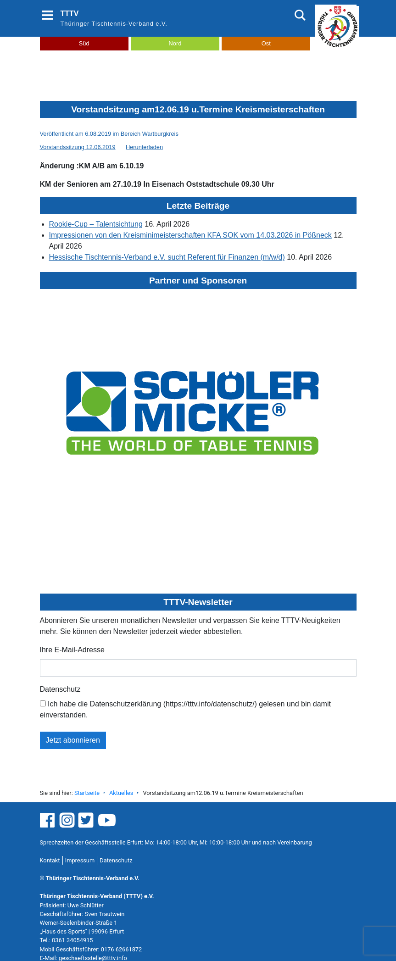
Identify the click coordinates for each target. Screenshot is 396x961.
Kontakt (50, 860)
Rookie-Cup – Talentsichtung (96, 224)
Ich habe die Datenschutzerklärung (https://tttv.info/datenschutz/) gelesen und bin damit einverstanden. (185, 709)
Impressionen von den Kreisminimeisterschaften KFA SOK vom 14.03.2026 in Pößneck (190, 235)
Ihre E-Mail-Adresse (72, 650)
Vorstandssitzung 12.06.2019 (78, 147)
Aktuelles (121, 792)
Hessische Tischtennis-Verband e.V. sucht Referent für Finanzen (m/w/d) (167, 257)
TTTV (70, 13)
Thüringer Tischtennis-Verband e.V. (114, 23)
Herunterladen (144, 147)
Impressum (80, 860)
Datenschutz (60, 689)
